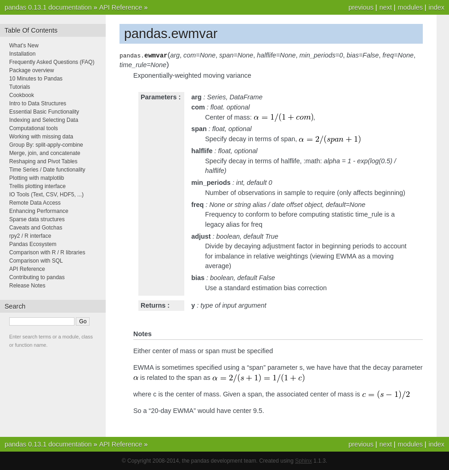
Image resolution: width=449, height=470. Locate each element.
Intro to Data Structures (37, 103)
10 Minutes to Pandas (36, 78)
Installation (22, 54)
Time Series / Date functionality (47, 169)
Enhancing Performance (38, 211)
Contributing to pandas (37, 277)
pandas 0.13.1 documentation (48, 7)
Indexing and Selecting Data (43, 120)
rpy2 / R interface (30, 236)
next (385, 7)
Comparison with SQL (36, 261)
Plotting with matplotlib (36, 178)
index (436, 7)
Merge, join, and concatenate (44, 153)
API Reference (120, 7)
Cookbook (21, 95)
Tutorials (19, 87)
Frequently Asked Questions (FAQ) (51, 62)
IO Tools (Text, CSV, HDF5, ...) (46, 194)
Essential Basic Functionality (44, 112)
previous (360, 7)
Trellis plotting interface (37, 186)
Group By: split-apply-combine (46, 145)
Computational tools (33, 128)
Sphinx (303, 461)
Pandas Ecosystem (33, 244)
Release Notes (27, 285)
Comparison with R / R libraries (47, 252)
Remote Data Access (35, 203)
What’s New (24, 45)
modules (410, 7)
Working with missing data (41, 136)
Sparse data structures (37, 219)
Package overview (31, 70)
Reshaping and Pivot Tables (43, 161)
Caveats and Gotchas (35, 227)
